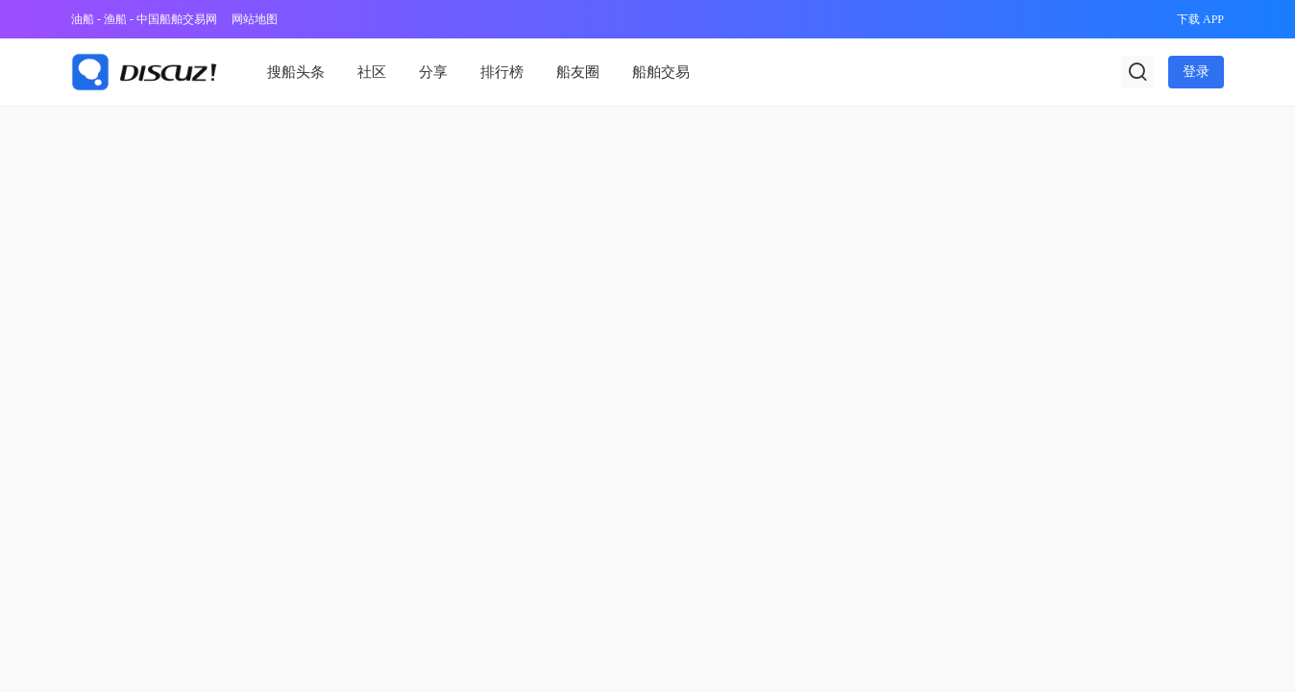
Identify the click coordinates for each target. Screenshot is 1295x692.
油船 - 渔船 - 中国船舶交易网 (144, 19)
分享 (433, 72)
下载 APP (1200, 19)
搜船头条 (296, 72)
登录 (1196, 71)
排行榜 (502, 72)
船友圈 (577, 72)
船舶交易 (661, 72)
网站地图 (255, 19)
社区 (371, 72)
